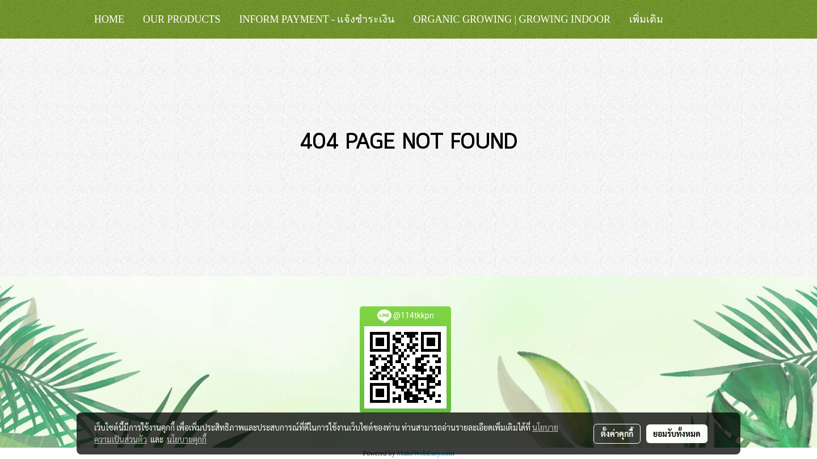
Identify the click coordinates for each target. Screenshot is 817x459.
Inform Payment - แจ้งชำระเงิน (317, 19)
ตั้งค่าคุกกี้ (617, 433)
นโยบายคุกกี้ (187, 439)
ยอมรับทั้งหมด (677, 433)
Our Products (182, 19)
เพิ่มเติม (646, 19)
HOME (109, 19)
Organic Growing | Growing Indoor (511, 19)
